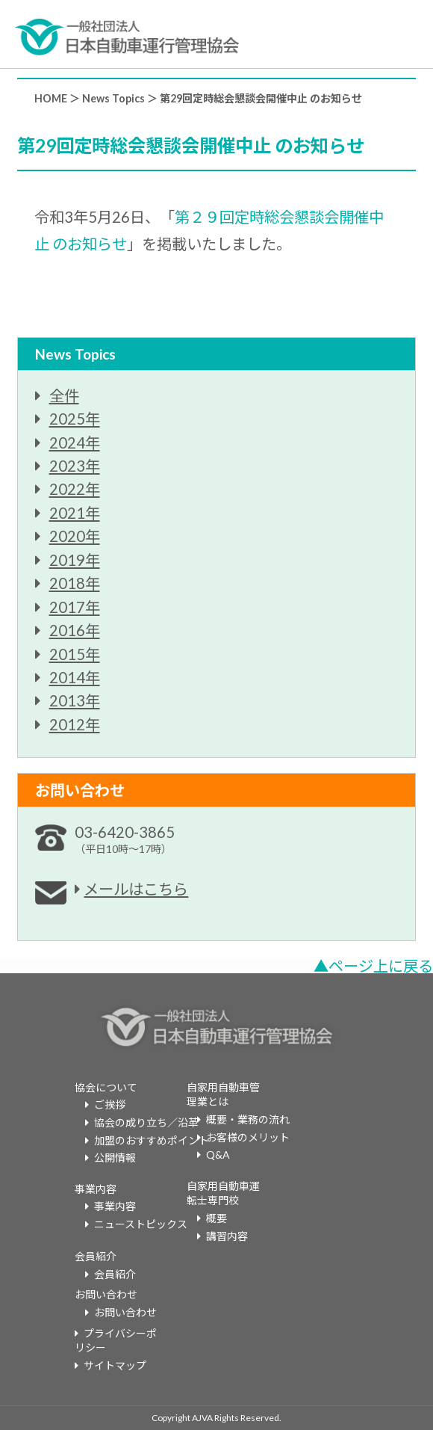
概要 (216, 1218)
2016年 (74, 630)
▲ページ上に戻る (373, 966)
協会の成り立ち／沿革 (146, 1122)
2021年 (74, 513)
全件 (64, 395)
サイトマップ (115, 1365)
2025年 (74, 419)
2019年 (74, 560)
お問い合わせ (125, 1312)
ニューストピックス (140, 1224)
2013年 (74, 700)
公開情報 (115, 1157)
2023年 (74, 466)
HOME (50, 98)
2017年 (74, 607)
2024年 (74, 443)
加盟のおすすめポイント (151, 1140)
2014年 (74, 677)
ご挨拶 (109, 1104)
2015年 (74, 654)
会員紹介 (115, 1274)
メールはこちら (136, 889)
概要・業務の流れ (248, 1119)
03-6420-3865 (125, 839)
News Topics (113, 98)
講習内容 (227, 1236)
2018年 (74, 583)
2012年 (74, 724)
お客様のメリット (248, 1137)
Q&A (218, 1154)
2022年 (74, 489)
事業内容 (115, 1206)
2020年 (74, 536)
